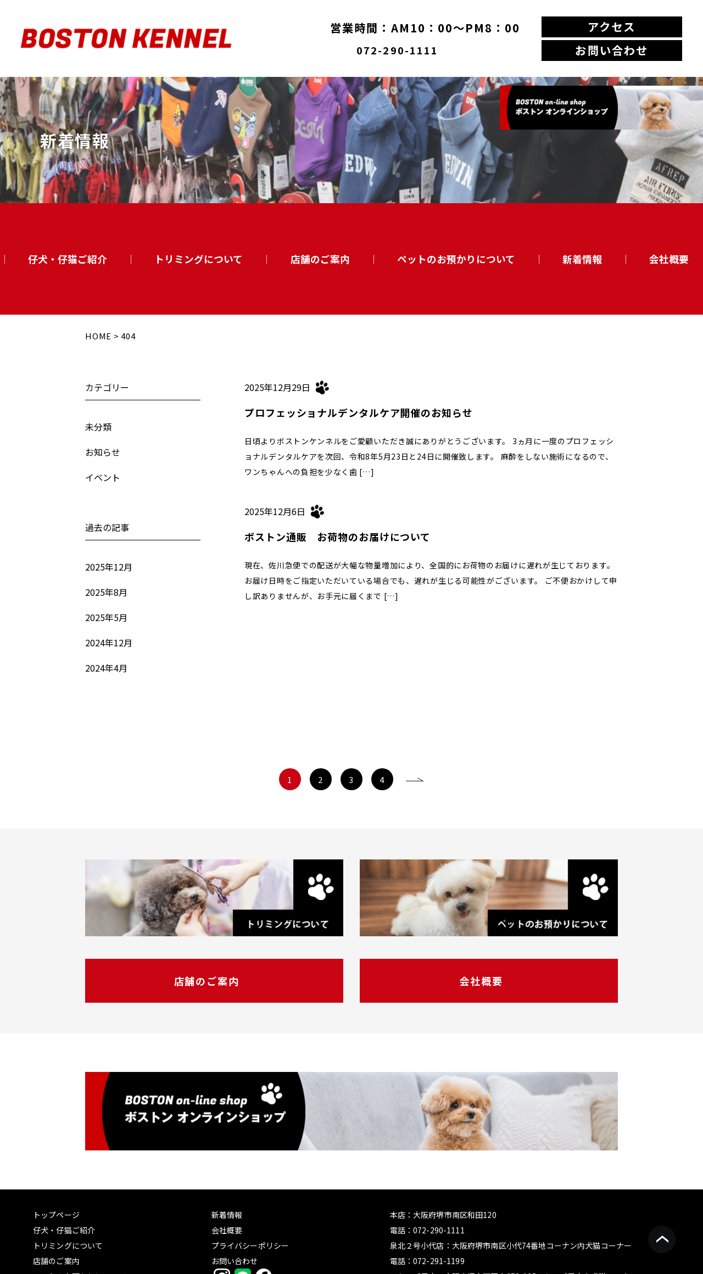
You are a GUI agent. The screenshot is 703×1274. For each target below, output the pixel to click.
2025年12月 (108, 566)
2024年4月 (106, 667)
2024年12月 (108, 642)
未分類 (98, 426)
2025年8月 (106, 592)
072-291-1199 (439, 1260)
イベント (102, 477)
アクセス (611, 26)
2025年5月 (106, 617)
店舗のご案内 (320, 259)
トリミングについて (198, 259)
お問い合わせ (611, 50)
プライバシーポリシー (250, 1245)
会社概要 (669, 259)
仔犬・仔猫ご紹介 (67, 259)
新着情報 (582, 259)
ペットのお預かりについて (456, 259)
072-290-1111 (397, 50)
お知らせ (102, 452)
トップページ (56, 1214)
